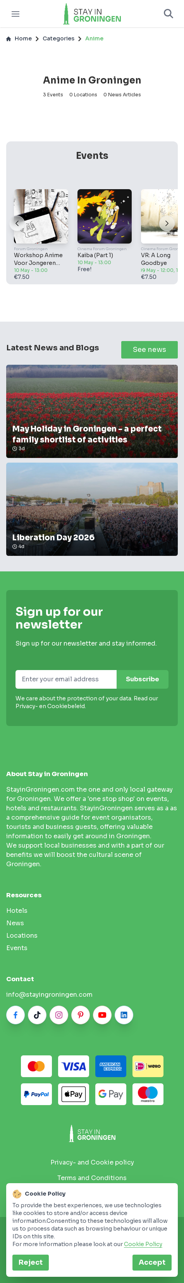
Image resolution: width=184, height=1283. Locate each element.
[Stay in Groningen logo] (92, 1133)
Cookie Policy (143, 1244)
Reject (31, 1262)
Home (19, 38)
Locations (22, 935)
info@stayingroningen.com (49, 995)
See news (149, 349)
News (15, 923)
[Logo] (92, 13)
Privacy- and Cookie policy (92, 1162)
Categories (58, 38)
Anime (94, 38)
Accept (152, 1262)
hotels (17, 911)
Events (17, 948)
